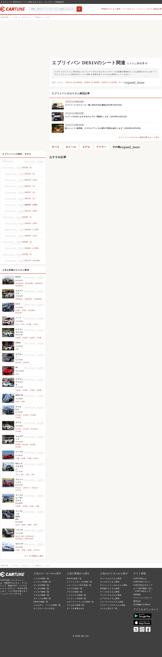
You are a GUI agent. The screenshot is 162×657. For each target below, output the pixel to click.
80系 (23, 458)
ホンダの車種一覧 (41, 585)
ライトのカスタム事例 (109, 592)
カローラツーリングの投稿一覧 (80, 602)
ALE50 (18, 447)
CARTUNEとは (140, 578)
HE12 (36, 324)
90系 (29, 458)
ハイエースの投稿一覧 (76, 595)
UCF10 (36, 550)
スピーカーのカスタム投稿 (111, 602)
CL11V (18, 488)
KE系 (17, 310)
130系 (17, 338)
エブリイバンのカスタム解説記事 (71, 93)
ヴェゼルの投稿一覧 (75, 605)
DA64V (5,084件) (92, 82)
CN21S (34, 488)
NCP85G (19, 539)
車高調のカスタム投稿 (109, 588)
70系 (17, 458)
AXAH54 (19, 286)
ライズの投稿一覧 (74, 588)
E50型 (18, 444)
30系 (29, 550)
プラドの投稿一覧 (74, 592)
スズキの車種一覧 (41, 595)
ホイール (71, 147)
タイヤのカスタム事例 (109, 582)
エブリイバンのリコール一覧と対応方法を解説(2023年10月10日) (93, 105)
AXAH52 (38, 283)
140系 (25, 338)
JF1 (17, 475)
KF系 (24, 310)
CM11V (26, 488)
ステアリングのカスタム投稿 (112, 605)
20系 (23, 550)
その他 (126, 147)
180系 (39, 390)
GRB (29, 525)
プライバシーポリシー (143, 598)
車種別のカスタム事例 (111, 9)
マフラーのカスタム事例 (110, 595)
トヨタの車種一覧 (41, 578)
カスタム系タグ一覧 (108, 608)
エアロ (86, 147)
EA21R (26, 362)
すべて (131, 82)
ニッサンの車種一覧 (42, 582)
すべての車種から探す (34, 556)
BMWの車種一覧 (41, 602)
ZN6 (17, 374)
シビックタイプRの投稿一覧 (79, 585)
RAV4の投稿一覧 (74, 578)
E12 (22, 324)
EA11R (18, 362)
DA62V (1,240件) (109, 82)
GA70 (36, 458)
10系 (17, 550)
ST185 (18, 431)
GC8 (17, 525)
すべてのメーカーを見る (44, 608)
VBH (23, 401)
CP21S (18, 490)
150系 (32, 338)
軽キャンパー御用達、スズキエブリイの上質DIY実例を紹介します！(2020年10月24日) (103, 128)
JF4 (32, 475)
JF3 (27, 475)
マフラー (101, 147)
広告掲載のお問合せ (142, 604)
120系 (25, 506)
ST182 (18, 429)
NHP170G (29, 539)
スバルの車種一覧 (41, 592)
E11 (17, 324)
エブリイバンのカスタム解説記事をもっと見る (139, 137)
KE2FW (18, 313)
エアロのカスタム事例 (109, 598)
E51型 (25, 444)
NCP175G (19, 536)
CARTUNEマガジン (142, 582)
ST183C (34, 429)
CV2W (25, 415)
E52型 (32, 444)
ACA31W (19, 283)
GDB (23, 525)
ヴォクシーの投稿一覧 (76, 598)
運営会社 (137, 601)
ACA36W (29, 283)
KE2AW (31, 310)
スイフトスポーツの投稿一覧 (79, 582)
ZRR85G (28, 299)
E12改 (28, 324)
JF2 (22, 475)
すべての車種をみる (75, 608)
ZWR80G (38, 299)
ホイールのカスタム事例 (110, 578)
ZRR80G (19, 299)
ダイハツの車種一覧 (42, 598)
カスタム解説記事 (154, 9)
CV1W (18, 415)
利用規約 (137, 594)
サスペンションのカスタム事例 (113, 585)
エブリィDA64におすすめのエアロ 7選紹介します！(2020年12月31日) (96, 117)
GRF (35, 525)
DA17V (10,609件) (74, 82)
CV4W (33, 415)
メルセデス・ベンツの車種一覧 (47, 605)
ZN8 (17, 349)
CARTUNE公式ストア (142, 585)
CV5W (18, 417)
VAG (17, 401)
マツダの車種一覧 (41, 588)
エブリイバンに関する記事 (74, 101)
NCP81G (29, 536)
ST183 (26, 429)
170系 (39, 338)
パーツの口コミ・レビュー (133, 9)
